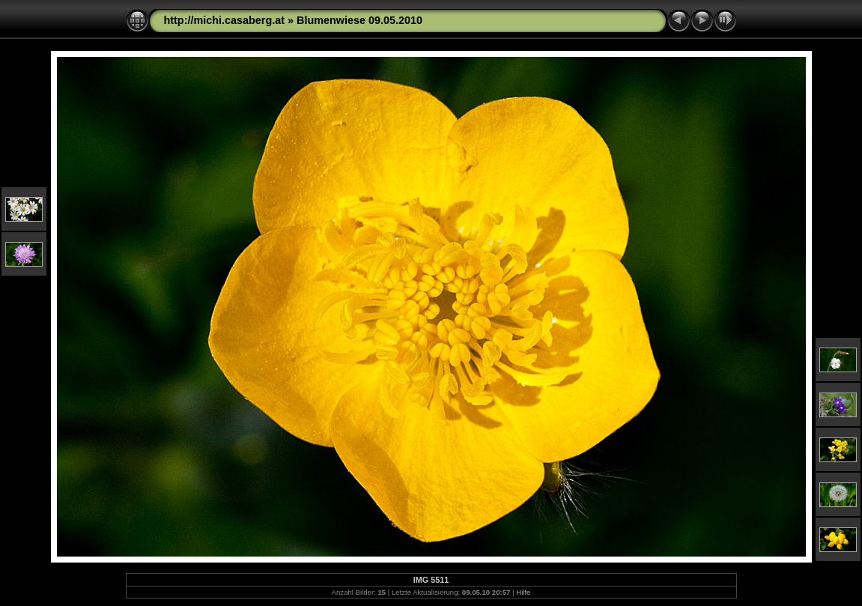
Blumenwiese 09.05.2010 (359, 20)
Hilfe (523, 592)
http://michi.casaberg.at (224, 20)
